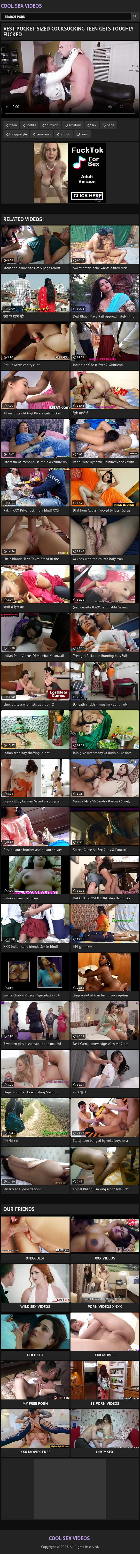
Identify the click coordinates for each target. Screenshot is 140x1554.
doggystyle (18, 134)
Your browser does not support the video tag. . (70, 79)
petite (31, 125)
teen (13, 125)
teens (85, 134)
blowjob (53, 125)
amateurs (44, 134)
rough (65, 134)
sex (94, 125)
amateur (75, 125)
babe (110, 125)
